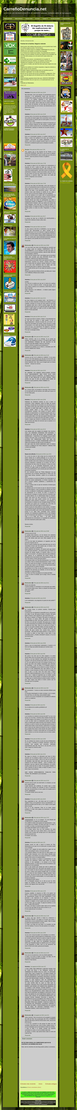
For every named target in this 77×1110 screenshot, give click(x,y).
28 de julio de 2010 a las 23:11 (41, 582)
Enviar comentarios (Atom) (34, 1087)
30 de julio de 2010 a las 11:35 (38, 891)
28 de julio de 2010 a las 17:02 (37, 149)
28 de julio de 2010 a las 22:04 (41, 387)
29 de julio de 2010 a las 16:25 (38, 799)
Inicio (40, 1084)
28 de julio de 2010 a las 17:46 (38, 183)
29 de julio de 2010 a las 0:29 (41, 688)
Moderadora (28, 245)
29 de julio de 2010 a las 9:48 (37, 714)
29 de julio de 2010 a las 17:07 (41, 817)
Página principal (8, 18)
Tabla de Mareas (19, 18)
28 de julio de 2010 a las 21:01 (38, 298)
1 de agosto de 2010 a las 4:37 (38, 966)
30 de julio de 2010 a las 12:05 (38, 932)
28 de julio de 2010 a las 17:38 (38, 163)
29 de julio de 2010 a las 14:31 (38, 754)
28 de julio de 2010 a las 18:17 (38, 216)
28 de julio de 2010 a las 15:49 (38, 114)
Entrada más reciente (28, 1084)
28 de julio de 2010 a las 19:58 (41, 245)
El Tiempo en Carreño (65, 182)
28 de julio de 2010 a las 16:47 (38, 134)
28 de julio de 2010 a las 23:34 (41, 607)
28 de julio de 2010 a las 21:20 (41, 336)
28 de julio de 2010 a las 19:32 (38, 226)
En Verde (37, 18)
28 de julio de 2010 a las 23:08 (41, 531)
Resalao (27, 149)
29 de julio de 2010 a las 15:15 (41, 780)
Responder (27, 109)
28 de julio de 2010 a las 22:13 (38, 429)
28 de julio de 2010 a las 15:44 (38, 92)
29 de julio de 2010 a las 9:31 (37, 705)
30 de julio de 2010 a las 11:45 (41, 915)
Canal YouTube (66, 18)
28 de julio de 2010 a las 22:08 (38, 399)
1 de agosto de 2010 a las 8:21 (41, 1015)
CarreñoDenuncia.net (25, 9)
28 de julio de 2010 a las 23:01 (43, 454)
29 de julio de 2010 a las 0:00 (37, 653)
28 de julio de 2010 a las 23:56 (38, 643)
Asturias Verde (29, 18)
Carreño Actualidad (55, 18)
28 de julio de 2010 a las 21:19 (38, 316)
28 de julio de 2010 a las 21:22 (41, 355)
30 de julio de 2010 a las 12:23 (41, 952)
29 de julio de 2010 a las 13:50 (38, 738)
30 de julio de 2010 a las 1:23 (37, 842)
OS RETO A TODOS (9, 103)
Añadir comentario (27, 1038)
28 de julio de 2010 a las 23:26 (38, 598)
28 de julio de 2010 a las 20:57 (38, 279)
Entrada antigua (50, 1084)
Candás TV (45, 18)
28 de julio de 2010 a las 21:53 (38, 370)
